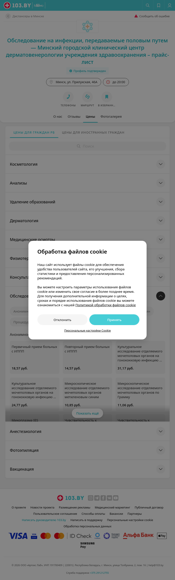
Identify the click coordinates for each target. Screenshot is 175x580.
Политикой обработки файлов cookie (105, 305)
